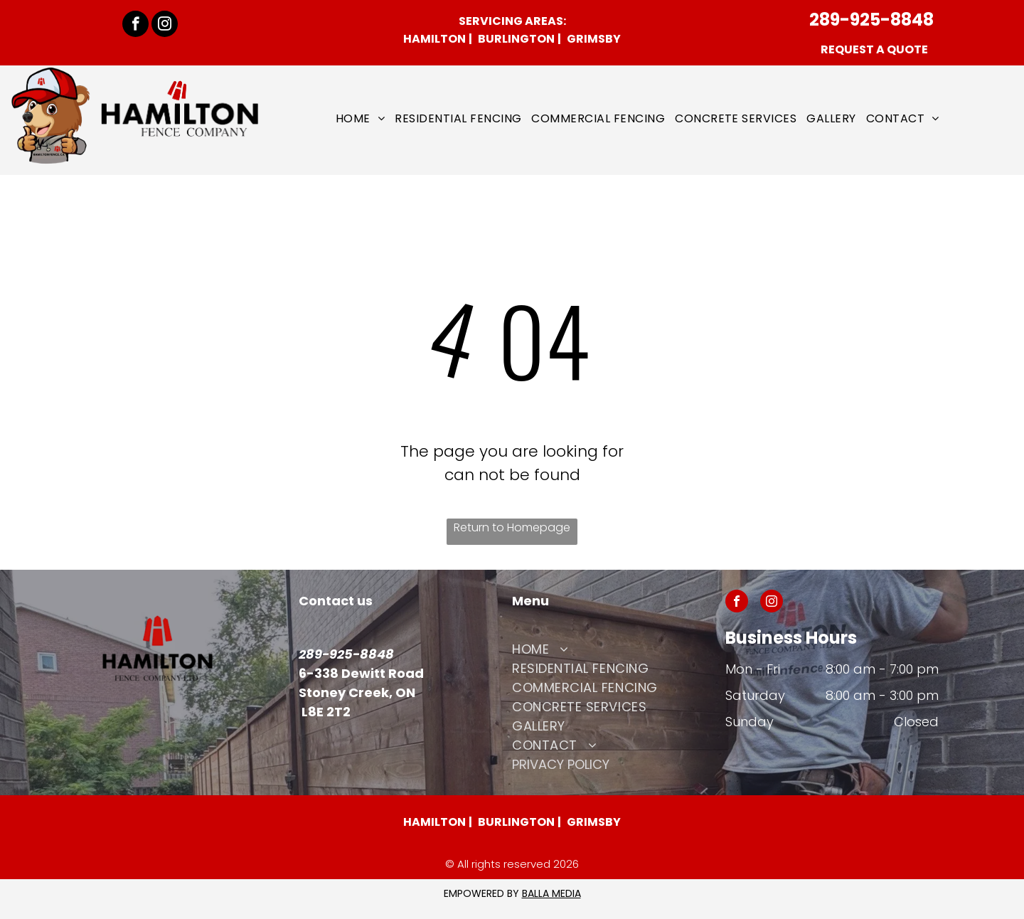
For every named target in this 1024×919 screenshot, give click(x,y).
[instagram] (164, 26)
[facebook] (135, 26)
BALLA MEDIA (551, 893)
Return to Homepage (512, 527)
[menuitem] (360, 118)
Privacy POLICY (560, 764)
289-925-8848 (871, 19)
